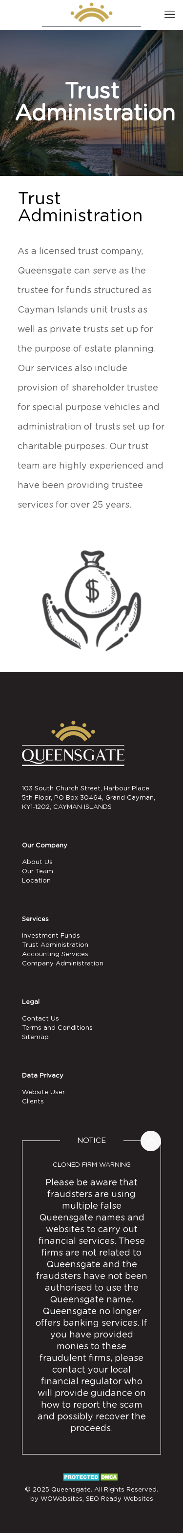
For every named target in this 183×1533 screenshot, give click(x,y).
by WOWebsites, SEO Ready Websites (91, 1499)
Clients (33, 1102)
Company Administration (62, 964)
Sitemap (35, 1037)
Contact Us (40, 1019)
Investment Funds (51, 936)
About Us (37, 862)
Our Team (37, 871)
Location (36, 881)
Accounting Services (55, 954)
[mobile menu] (170, 14)
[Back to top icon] (151, 1141)
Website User (43, 1092)
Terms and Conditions (57, 1028)
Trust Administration (55, 945)
